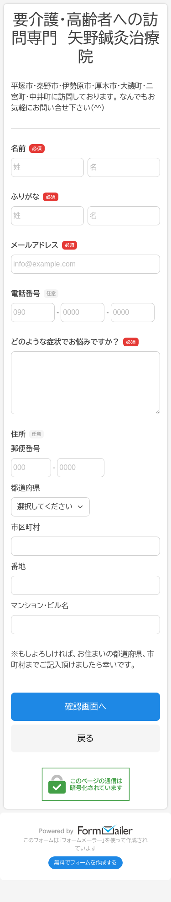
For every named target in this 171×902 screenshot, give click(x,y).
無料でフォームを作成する (85, 863)
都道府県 (25, 488)
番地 (18, 566)
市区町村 (25, 527)
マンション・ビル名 (39, 606)
